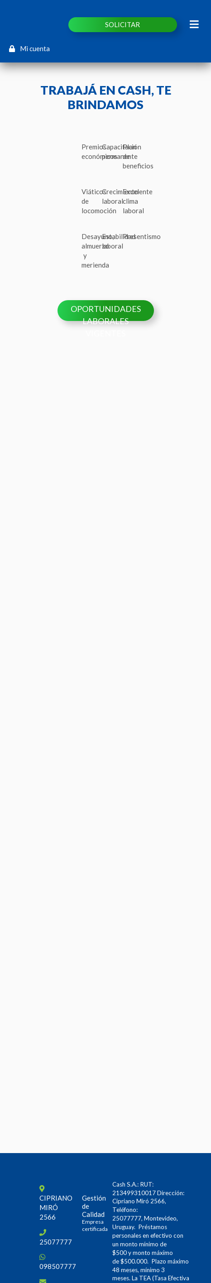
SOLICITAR (122, 24)
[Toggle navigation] (194, 24)
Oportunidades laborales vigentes (106, 312)
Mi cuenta (29, 48)
